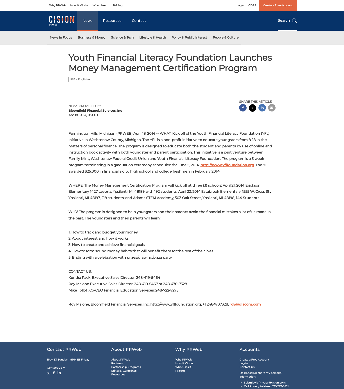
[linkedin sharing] (262, 108)
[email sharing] (272, 108)
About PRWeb (120, 359)
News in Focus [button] (61, 37)
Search (287, 20)
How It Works (79, 5)
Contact (139, 21)
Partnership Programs (126, 367)
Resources (112, 21)
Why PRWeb (57, 5)
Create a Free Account (278, 5)
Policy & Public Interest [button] (189, 37)
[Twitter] (49, 373)
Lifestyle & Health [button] (152, 37)
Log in (244, 363)
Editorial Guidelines (123, 370)
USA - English (80, 79)
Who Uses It (101, 5)
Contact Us (56, 367)
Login (240, 5)
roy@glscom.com (245, 304)
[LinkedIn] (59, 373)
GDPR (252, 5)
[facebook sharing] (243, 108)
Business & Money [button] (91, 37)
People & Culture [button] (225, 37)
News (87, 21)
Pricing (117, 5)
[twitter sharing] (252, 108)
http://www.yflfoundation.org (227, 165)
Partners (117, 363)
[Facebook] (54, 373)
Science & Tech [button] (122, 37)
